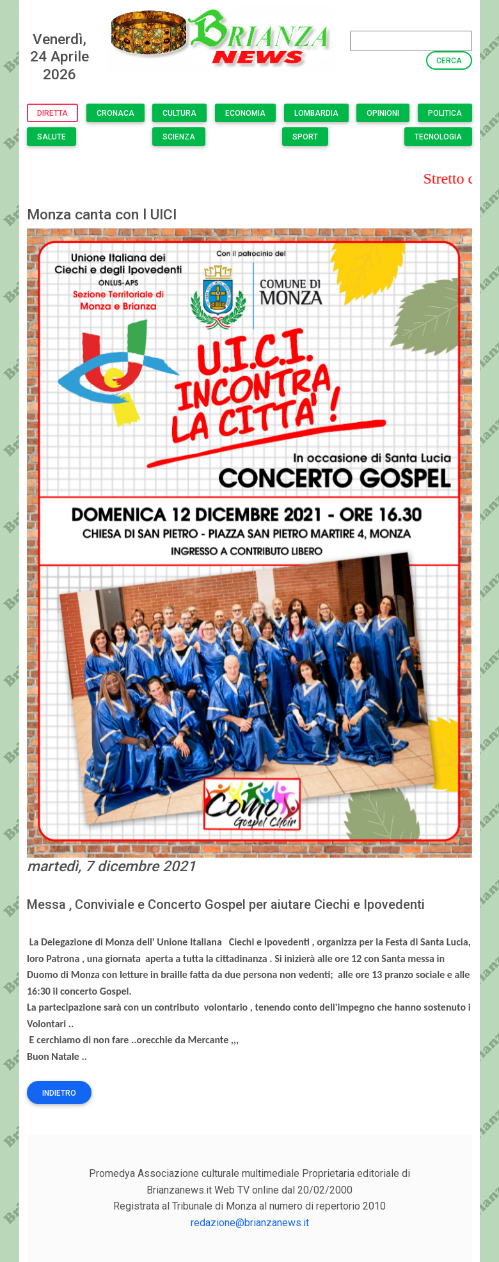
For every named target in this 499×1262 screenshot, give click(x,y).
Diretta (52, 113)
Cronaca (115, 113)
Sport (305, 136)
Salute (51, 136)
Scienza (178, 136)
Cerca (449, 60)
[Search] (411, 41)
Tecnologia (438, 136)
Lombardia (316, 113)
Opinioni (383, 113)
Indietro (59, 1093)
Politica (445, 113)
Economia (245, 113)
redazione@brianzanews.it (250, 1223)
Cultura (179, 113)
